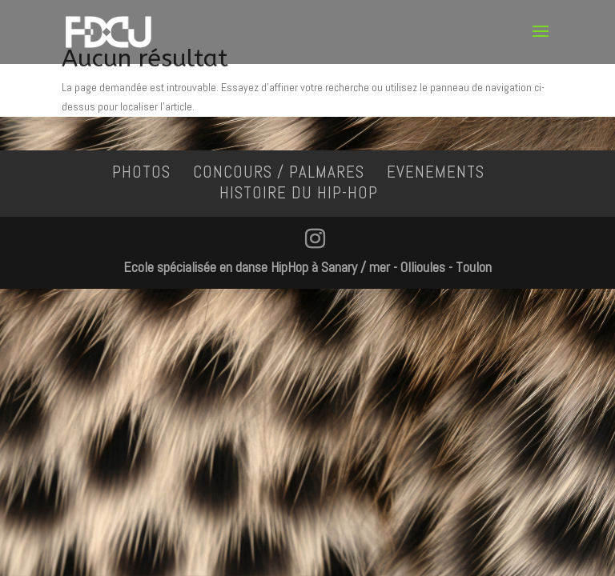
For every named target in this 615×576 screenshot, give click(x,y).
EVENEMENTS (435, 171)
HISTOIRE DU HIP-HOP (298, 192)
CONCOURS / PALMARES (278, 171)
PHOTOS (141, 171)
